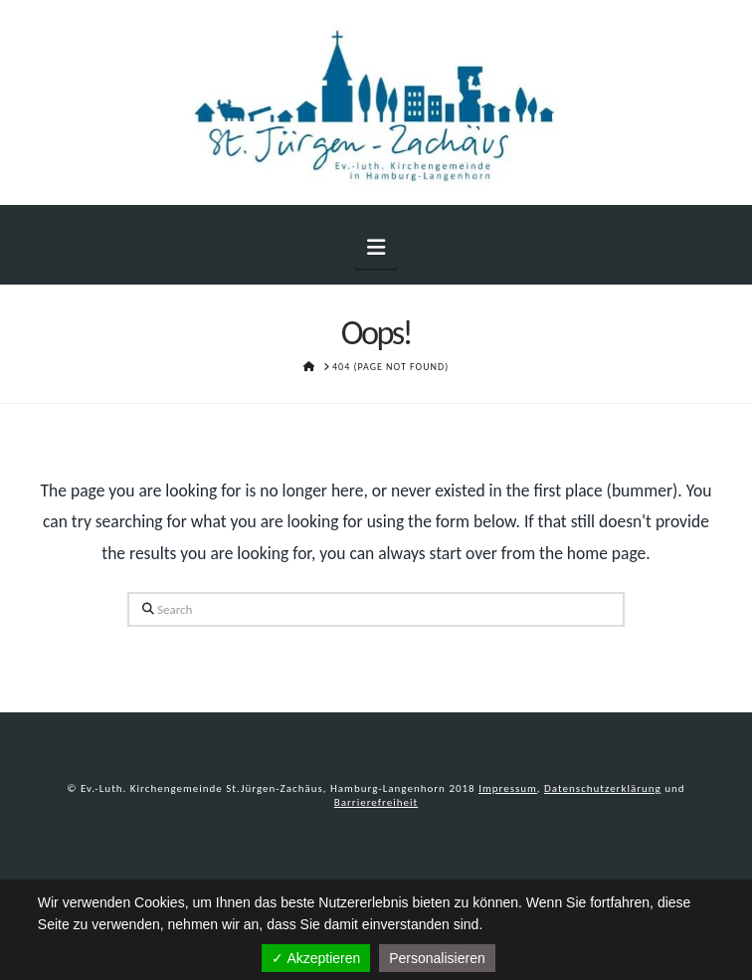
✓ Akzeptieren (316, 958)
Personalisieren (437, 958)
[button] (376, 248)
